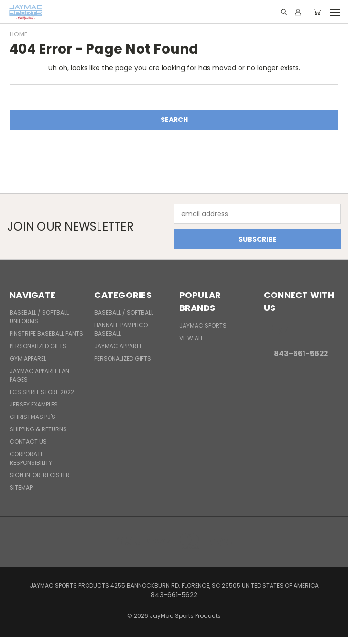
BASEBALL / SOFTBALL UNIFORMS (39, 316)
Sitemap (21, 487)
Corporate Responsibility (31, 458)
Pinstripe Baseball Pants (46, 333)
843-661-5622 (301, 354)
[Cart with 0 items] (317, 12)
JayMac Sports (203, 325)
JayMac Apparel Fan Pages (39, 375)
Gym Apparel (28, 358)
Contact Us (28, 442)
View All (191, 338)
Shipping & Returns (38, 429)
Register (56, 475)
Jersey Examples (34, 404)
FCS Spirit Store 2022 (42, 392)
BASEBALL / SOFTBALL (123, 312)
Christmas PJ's (32, 417)
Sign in (21, 475)
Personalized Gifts (38, 346)
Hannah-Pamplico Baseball (121, 329)
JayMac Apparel (118, 346)
